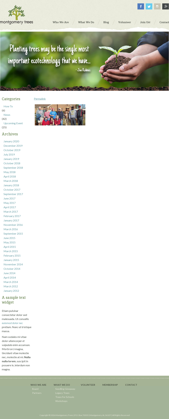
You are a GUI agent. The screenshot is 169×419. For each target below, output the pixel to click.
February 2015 (12, 255)
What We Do (62, 384)
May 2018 (10, 172)
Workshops (61, 401)
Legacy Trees (62, 392)
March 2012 (11, 286)
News (7, 114)
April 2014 (10, 277)
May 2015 (10, 242)
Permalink (40, 98)
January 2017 (11, 220)
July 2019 (9, 154)
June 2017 (9, 198)
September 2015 (13, 233)
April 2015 (10, 246)
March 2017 (11, 211)
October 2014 (12, 268)
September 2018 (13, 167)
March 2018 (11, 180)
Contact (131, 384)
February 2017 (12, 216)
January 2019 (11, 158)
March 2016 (11, 229)
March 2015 (11, 251)
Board (35, 388)
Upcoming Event (13, 123)
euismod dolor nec (12, 323)
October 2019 (12, 150)
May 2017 (10, 202)
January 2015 (11, 259)
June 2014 (9, 273)
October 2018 (12, 163)
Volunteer (88, 384)
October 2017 (12, 189)
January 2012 (11, 290)
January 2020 (11, 141)
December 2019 (13, 145)
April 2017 (10, 207)
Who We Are (38, 384)
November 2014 (13, 264)
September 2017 (13, 194)
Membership (110, 384)
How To (8, 106)
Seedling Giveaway (65, 388)
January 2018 (11, 185)
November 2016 (13, 224)
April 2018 (10, 176)
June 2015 (9, 238)
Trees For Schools (64, 397)
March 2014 (11, 281)
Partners (36, 392)
